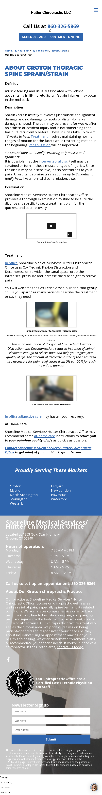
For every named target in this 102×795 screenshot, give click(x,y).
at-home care (44, 436)
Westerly (16, 503)
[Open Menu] (96, 10)
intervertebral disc (53, 161)
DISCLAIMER (12, 762)
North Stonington (24, 495)
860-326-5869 (63, 26)
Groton (15, 486)
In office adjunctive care (23, 416)
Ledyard (57, 486)
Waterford (59, 499)
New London (61, 490)
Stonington (19, 499)
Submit (51, 739)
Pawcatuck (59, 495)
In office (11, 263)
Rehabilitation (40, 145)
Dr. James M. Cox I (45, 765)
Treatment (39, 136)
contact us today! (70, 647)
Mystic (15, 490)
